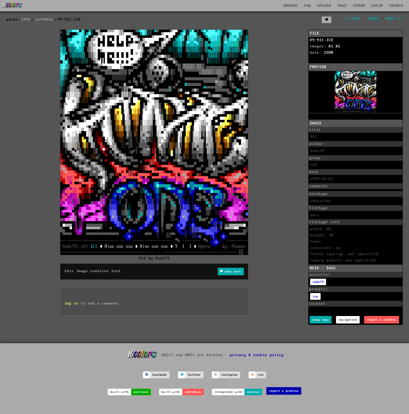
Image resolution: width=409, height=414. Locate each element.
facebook (159, 374)
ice (315, 296)
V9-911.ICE (321, 40)
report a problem (381, 319)
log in (71, 303)
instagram (229, 374)
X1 (331, 46)
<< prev (352, 19)
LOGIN (377, 6)
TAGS (342, 6)
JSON (328, 53)
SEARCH (396, 6)
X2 (338, 46)
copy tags (320, 319)
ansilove (141, 392)
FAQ (307, 6)
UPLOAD (324, 6)
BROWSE (291, 6)
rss (261, 374)
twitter (194, 374)
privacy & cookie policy (257, 355)
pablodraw (193, 392)
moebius (253, 392)
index (373, 19)
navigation (348, 319)
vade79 (318, 282)
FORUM (359, 6)
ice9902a (44, 19)
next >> (394, 19)
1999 (26, 19)
